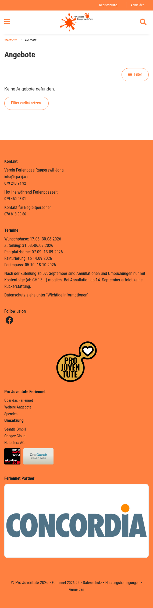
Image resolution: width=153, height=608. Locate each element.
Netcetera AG (14, 443)
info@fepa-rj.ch (16, 176)
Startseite (10, 40)
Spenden (10, 414)
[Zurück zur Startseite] (76, 22)
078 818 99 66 (15, 214)
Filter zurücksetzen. (26, 103)
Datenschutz (92, 583)
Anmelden (137, 5)
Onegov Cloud (15, 436)
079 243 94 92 (15, 183)
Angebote (30, 40)
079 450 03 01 (15, 199)
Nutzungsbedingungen (122, 583)
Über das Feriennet (18, 400)
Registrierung (108, 5)
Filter (135, 74)
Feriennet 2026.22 (66, 583)
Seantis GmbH (15, 429)
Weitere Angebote (17, 407)
